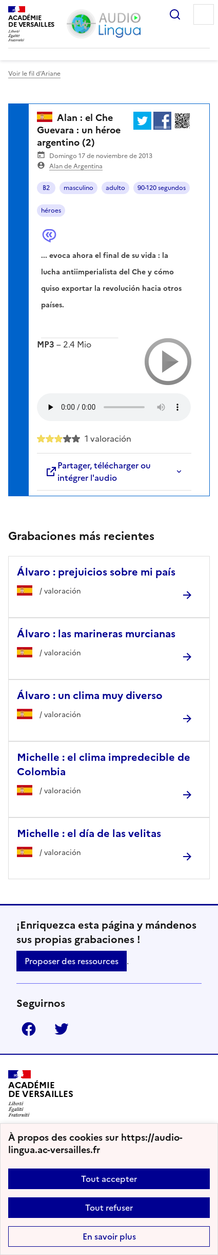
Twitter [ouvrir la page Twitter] (61, 1029)
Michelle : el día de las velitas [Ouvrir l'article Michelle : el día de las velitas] (89, 833)
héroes (51, 210)
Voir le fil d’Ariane (34, 73)
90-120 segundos (161, 188)
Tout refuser (109, 1207)
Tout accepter (109, 1179)
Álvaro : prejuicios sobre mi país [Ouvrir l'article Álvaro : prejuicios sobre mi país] (96, 572)
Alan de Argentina (76, 166)
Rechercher (175, 14)
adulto (115, 188)
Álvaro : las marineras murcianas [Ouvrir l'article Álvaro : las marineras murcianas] (96, 633)
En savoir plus (109, 1236)
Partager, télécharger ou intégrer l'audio (98, 471)
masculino (78, 188)
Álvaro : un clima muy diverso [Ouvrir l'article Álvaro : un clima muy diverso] (90, 695)
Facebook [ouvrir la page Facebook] (28, 1029)
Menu (203, 14)
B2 (46, 188)
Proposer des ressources (71, 961)
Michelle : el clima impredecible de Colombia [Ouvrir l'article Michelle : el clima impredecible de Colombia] (103, 764)
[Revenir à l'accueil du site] (40, 1093)
